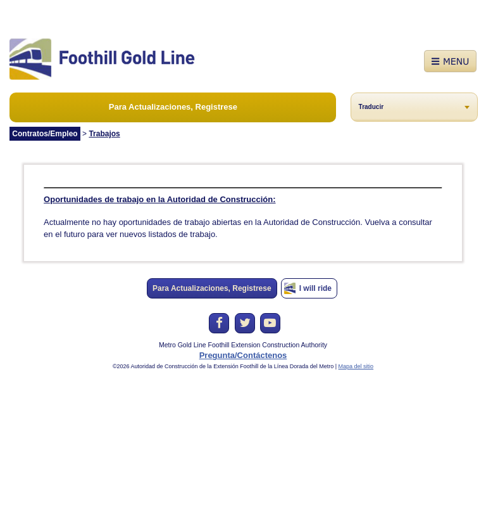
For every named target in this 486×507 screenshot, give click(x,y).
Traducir (371, 106)
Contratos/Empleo (44, 133)
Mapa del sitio (356, 366)
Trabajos (104, 133)
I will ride (315, 288)
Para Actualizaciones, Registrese (173, 107)
